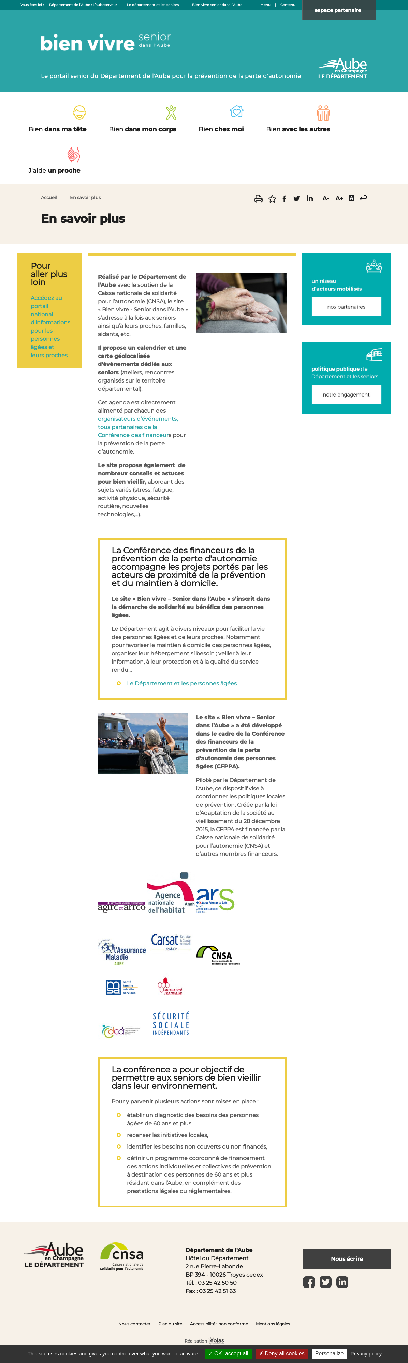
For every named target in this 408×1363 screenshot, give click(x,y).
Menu (265, 5)
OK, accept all (228, 1354)
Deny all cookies (282, 1354)
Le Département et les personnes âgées (182, 683)
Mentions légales (273, 1323)
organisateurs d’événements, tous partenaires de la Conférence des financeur (138, 427)
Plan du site (170, 1323)
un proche (54, 171)
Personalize (329, 1354)
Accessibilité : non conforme (219, 1323)
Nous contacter (134, 1323)
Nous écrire (347, 1259)
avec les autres (298, 129)
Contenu (287, 5)
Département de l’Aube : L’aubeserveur (83, 5)
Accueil (49, 197)
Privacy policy (366, 1354)
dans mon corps (142, 129)
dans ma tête (57, 129)
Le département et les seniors (153, 5)
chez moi (221, 129)
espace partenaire (342, 10)
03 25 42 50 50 (217, 1283)
